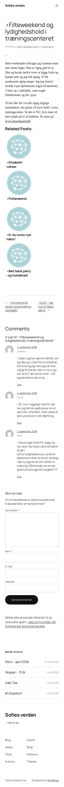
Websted (10, 581)
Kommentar (12, 510)
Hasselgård (47, 46)
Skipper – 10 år (15, 672)
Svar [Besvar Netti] (19, 476)
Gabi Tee (11, 682)
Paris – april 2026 (17, 661)
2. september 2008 (27, 347)
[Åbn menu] (57, 6)
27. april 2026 (52, 661)
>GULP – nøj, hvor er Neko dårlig (46, 306)
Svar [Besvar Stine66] (19, 384)
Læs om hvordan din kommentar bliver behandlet (30, 624)
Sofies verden (15, 5)
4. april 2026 (52, 672)
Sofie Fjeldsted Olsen (28, 46)
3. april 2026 (52, 682)
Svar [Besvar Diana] (19, 422)
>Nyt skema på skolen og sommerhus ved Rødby (18, 306)
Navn (8, 551)
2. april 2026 (52, 693)
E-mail (9, 566)
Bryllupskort (13, 693)
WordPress (53, 780)
